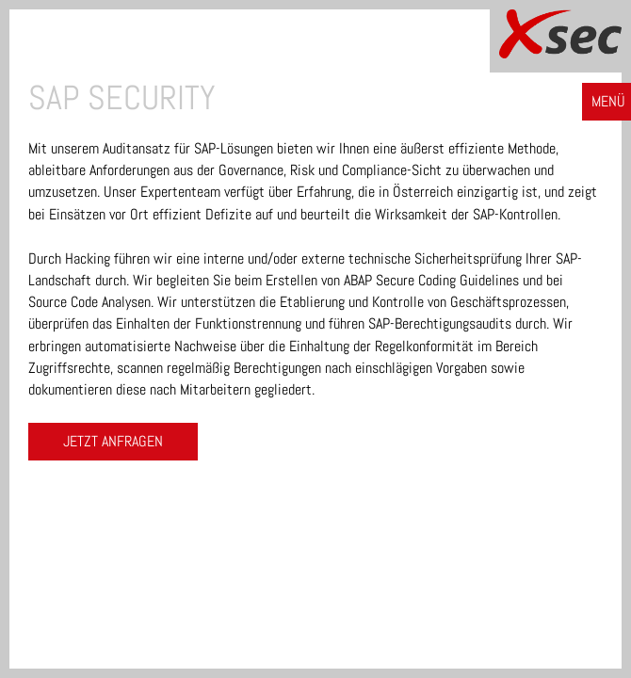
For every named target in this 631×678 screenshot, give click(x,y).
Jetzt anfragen (113, 441)
